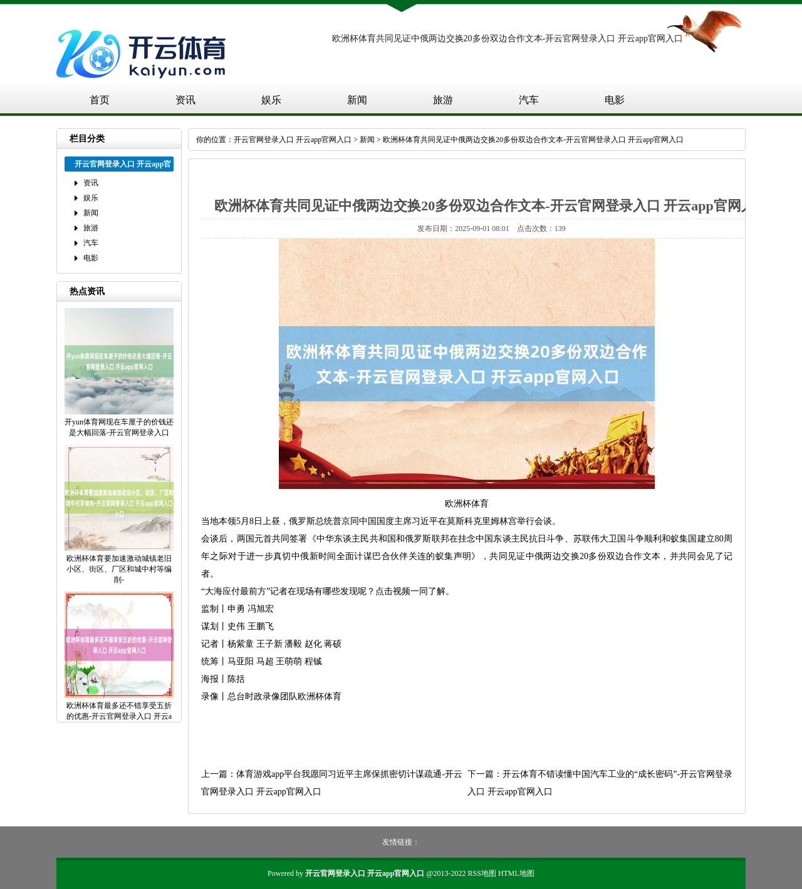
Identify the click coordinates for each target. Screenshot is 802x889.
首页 (100, 100)
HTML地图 (516, 873)
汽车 (529, 100)
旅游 (443, 100)
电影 (615, 100)
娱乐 (271, 100)
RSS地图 (482, 873)
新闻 (357, 100)
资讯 (185, 100)
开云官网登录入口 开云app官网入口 (293, 139)
